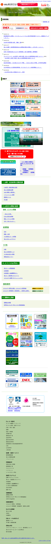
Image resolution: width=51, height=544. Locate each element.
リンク (40, 1)
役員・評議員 (9, 431)
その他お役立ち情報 (9, 254)
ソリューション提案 (9, 194)
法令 (5, 231)
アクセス (45, 1)
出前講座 (6, 270)
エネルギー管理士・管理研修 (13, 504)
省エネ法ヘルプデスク (10, 239)
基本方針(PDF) (10, 439)
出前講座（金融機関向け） (11, 273)
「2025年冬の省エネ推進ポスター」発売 (14, 72)
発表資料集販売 (12, 326)
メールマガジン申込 (11, 472)
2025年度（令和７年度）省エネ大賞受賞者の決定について (20, 58)
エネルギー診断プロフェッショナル (13, 278)
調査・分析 (7, 234)
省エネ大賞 (9, 511)
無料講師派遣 (9, 455)
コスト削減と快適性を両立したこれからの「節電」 (26, 163)
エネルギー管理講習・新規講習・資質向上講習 (18, 506)
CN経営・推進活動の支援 (10, 187)
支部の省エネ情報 (10, 464)
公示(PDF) (8, 448)
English (49, 1)
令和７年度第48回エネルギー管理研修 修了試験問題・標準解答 (20, 51)
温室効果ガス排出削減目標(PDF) (14, 443)
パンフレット (9, 470)
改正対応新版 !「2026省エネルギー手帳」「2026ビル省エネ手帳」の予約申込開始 (25, 62)
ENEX (7, 513)
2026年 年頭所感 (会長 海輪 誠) (12, 42)
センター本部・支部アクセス (13, 425)
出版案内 (8, 515)
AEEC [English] (10, 499)
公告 (7, 445)
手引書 (5, 199)
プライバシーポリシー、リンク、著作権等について (19, 527)
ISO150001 (9, 487)
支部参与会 (9, 433)
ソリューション (10, 459)
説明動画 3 (25, 172)
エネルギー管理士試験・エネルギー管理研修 (14, 288)
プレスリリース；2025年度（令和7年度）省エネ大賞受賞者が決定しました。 (24, 56)
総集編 (24, 169)
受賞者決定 (12, 325)
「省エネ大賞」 (8, 214)
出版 (5, 249)
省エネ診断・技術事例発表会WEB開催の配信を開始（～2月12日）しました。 (24, 47)
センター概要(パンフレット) (13, 423)
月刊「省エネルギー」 (10, 221)
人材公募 (8, 450)
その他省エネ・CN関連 (10, 236)
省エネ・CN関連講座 (9, 268)
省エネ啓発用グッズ (9, 252)
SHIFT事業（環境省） (9, 192)
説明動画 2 (26, 170)
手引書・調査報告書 (11, 522)
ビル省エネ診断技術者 (11, 485)
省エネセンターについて (26, 1)
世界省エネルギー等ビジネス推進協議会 (14, 305)
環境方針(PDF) (10, 441)
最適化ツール (7, 197)
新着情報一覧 (46, 21)
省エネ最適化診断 (8, 190)
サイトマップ (36, 1)
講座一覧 (8, 489)
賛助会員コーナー (8, 256)
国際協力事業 (7, 302)
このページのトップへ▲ (44, 540)
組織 (7, 429)
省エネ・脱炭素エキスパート (11, 275)
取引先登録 (9, 531)
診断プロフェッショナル (12, 477)
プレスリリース (10, 468)
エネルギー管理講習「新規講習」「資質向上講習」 (16, 290)
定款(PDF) (8, 437)
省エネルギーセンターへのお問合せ (15, 529)
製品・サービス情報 (9, 219)
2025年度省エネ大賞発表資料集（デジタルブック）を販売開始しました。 (23, 67)
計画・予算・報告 (10, 427)
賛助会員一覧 (9, 435)
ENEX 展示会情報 (8, 216)
